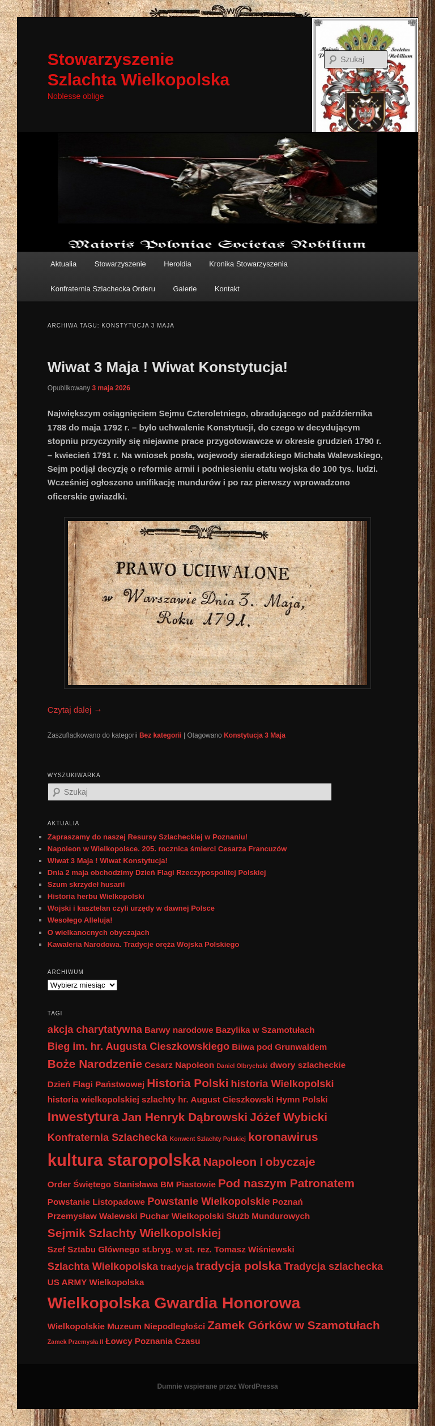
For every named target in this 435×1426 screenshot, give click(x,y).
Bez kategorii (160, 735)
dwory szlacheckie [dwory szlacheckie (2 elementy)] (308, 1065)
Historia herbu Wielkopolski (96, 896)
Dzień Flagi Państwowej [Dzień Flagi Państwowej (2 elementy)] (96, 1084)
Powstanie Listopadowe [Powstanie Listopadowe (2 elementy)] (96, 1202)
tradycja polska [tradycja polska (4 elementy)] (239, 1265)
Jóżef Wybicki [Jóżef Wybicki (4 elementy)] (288, 1116)
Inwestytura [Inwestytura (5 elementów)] (84, 1116)
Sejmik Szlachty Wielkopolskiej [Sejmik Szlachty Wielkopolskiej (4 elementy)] (134, 1232)
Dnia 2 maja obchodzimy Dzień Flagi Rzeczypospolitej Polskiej (157, 872)
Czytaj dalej (75, 709)
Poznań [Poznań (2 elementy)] (287, 1202)
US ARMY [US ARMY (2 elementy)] (67, 1282)
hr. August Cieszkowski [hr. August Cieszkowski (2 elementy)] (226, 1099)
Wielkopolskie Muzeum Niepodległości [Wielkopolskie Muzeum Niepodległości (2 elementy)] (126, 1326)
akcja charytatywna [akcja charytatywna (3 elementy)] (95, 1029)
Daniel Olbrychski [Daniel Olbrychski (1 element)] (242, 1065)
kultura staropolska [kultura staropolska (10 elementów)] (124, 1160)
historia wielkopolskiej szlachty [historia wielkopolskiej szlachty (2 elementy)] (112, 1099)
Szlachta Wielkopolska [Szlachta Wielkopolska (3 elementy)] (103, 1266)
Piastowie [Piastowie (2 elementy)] (196, 1184)
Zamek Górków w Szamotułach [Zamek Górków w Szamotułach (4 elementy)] (293, 1325)
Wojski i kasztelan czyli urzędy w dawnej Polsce (131, 908)
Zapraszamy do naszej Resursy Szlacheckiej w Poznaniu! (148, 837)
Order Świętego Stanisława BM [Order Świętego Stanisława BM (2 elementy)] (111, 1184)
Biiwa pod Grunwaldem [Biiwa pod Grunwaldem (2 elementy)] (279, 1047)
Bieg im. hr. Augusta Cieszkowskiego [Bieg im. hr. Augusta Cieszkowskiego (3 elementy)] (138, 1046)
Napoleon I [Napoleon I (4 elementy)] (233, 1161)
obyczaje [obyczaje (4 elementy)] (290, 1161)
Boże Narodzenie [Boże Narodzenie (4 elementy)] (95, 1063)
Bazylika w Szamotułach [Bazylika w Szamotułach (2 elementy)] (265, 1030)
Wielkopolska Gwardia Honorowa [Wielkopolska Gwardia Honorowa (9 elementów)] (174, 1303)
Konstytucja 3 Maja (254, 735)
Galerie (185, 289)
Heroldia (177, 264)
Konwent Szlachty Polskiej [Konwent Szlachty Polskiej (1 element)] (208, 1138)
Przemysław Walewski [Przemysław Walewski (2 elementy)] (93, 1216)
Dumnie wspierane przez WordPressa (217, 1386)
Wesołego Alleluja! (80, 920)
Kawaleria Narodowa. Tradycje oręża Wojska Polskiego (144, 944)
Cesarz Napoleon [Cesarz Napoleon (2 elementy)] (179, 1065)
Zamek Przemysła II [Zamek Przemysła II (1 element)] (75, 1341)
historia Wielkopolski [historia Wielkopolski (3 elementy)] (282, 1083)
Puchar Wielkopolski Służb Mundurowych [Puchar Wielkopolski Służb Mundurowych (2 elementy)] (225, 1216)
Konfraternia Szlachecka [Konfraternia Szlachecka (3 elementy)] (108, 1137)
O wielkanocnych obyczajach (99, 932)
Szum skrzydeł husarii (86, 884)
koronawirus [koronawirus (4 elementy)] (283, 1136)
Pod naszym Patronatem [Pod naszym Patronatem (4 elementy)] (286, 1183)
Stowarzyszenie (120, 264)
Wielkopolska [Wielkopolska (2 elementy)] (116, 1282)
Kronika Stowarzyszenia (248, 264)
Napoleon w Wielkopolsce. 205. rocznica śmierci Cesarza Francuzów (167, 849)
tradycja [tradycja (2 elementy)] (176, 1267)
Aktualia (63, 264)
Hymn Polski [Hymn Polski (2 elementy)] (301, 1099)
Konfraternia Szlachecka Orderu (102, 289)
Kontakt (227, 289)
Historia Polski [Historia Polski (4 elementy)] (187, 1082)
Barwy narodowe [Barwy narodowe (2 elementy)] (179, 1030)
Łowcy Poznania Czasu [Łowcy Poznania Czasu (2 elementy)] (152, 1341)
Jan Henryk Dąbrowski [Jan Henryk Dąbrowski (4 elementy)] (184, 1116)
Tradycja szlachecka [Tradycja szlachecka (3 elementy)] (333, 1266)
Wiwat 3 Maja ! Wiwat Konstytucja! (168, 367)
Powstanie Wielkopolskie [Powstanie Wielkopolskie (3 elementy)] (208, 1201)
